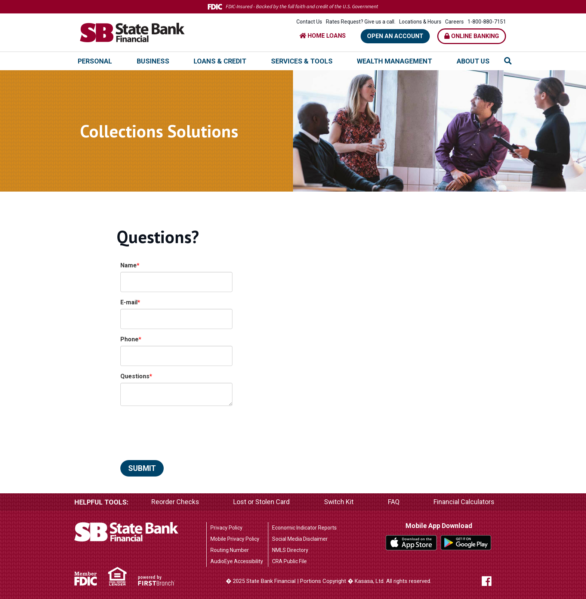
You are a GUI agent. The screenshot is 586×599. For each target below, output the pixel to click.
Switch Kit (339, 502)
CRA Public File (289, 561)
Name (128, 265)
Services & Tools (302, 61)
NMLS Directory (290, 550)
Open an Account (395, 36)
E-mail (129, 302)
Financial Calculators (464, 502)
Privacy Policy (226, 527)
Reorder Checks (175, 502)
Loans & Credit (220, 61)
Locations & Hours (420, 22)
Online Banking (471, 36)
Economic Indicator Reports (304, 527)
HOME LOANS (322, 35)
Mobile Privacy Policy (234, 538)
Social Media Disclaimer (300, 538)
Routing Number (229, 550)
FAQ (394, 502)
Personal (95, 61)
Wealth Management (394, 61)
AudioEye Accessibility (236, 561)
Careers (454, 22)
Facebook (493, 581)
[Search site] (508, 60)
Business (153, 61)
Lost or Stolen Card (261, 502)
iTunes (411, 542)
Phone (129, 339)
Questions (134, 376)
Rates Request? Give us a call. (360, 22)
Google (466, 542)
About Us (473, 61)
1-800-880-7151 (487, 22)
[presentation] (177, 429)
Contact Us (309, 22)
